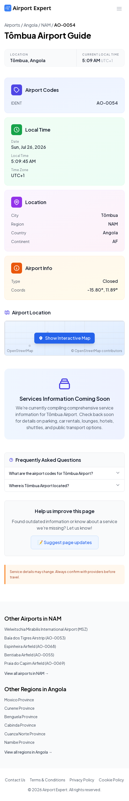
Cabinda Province (20, 725)
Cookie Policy (111, 779)
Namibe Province (19, 742)
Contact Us (15, 779)
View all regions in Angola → (28, 752)
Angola (31, 25)
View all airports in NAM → (26, 673)
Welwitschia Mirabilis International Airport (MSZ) (46, 629)
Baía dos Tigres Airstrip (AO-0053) (35, 637)
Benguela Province (21, 716)
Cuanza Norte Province (24, 733)
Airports (12, 25)
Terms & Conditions (47, 779)
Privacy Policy (82, 779)
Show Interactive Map (64, 338)
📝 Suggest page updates (65, 542)
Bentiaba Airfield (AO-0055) (29, 654)
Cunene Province (19, 708)
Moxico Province (19, 699)
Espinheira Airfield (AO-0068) (30, 646)
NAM (46, 25)
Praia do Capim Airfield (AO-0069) (34, 663)
